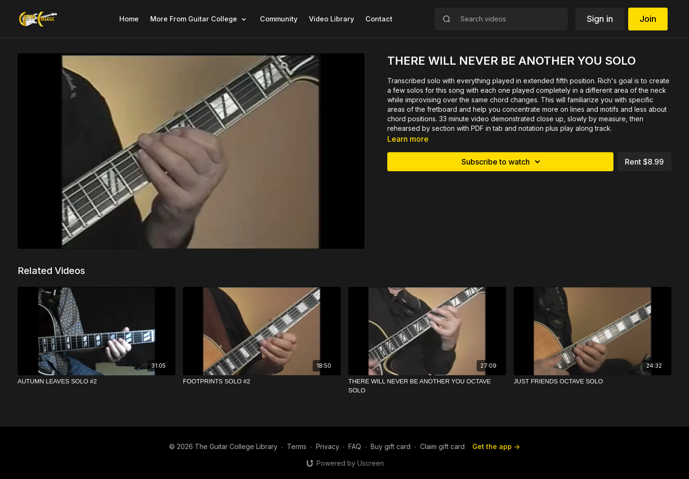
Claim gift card (442, 446)
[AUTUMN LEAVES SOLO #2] (96, 381)
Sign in (600, 19)
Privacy (327, 446)
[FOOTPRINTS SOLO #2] (262, 381)
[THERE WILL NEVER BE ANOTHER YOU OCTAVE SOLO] (427, 386)
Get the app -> (496, 446)
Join (648, 19)
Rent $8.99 (644, 161)
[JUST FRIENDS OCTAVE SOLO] (592, 381)
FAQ (354, 446)
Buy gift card (391, 446)
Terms (296, 446)
